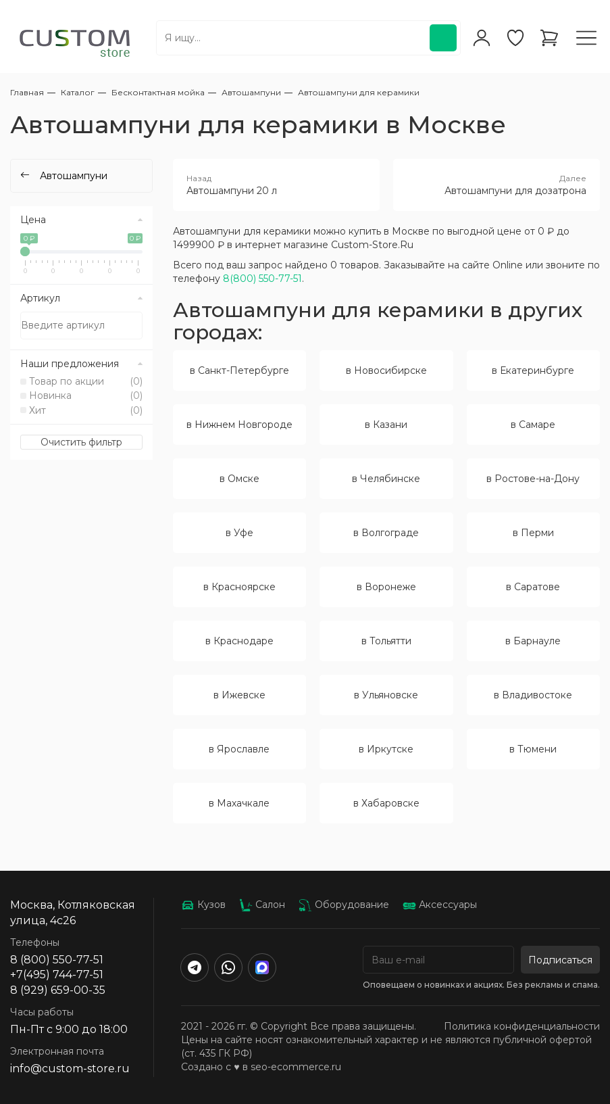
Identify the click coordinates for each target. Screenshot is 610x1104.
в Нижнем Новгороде (239, 424)
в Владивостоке (533, 695)
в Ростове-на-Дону (533, 479)
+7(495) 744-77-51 (56, 974)
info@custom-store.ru (70, 1068)
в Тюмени (533, 749)
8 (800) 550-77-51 (56, 959)
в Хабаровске (386, 803)
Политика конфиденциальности (522, 1026)
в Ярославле (239, 749)
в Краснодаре (239, 641)
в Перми (533, 533)
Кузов (203, 904)
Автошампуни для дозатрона (496, 184)
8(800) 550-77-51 (262, 278)
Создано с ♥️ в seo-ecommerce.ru (260, 1067)
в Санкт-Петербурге (239, 370)
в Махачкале (239, 803)
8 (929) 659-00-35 (57, 990)
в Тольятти (386, 641)
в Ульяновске (386, 695)
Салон (262, 904)
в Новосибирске (386, 370)
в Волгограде (386, 533)
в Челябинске (386, 479)
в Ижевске (239, 695)
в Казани (386, 424)
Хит (86, 410)
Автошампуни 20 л (276, 184)
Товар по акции (86, 381)
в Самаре (533, 424)
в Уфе (239, 533)
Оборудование (344, 904)
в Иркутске (386, 749)
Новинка (86, 395)
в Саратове (533, 587)
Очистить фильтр (81, 442)
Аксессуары (440, 904)
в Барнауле (533, 641)
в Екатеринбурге (533, 370)
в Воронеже (386, 587)
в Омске (239, 479)
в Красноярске (239, 587)
